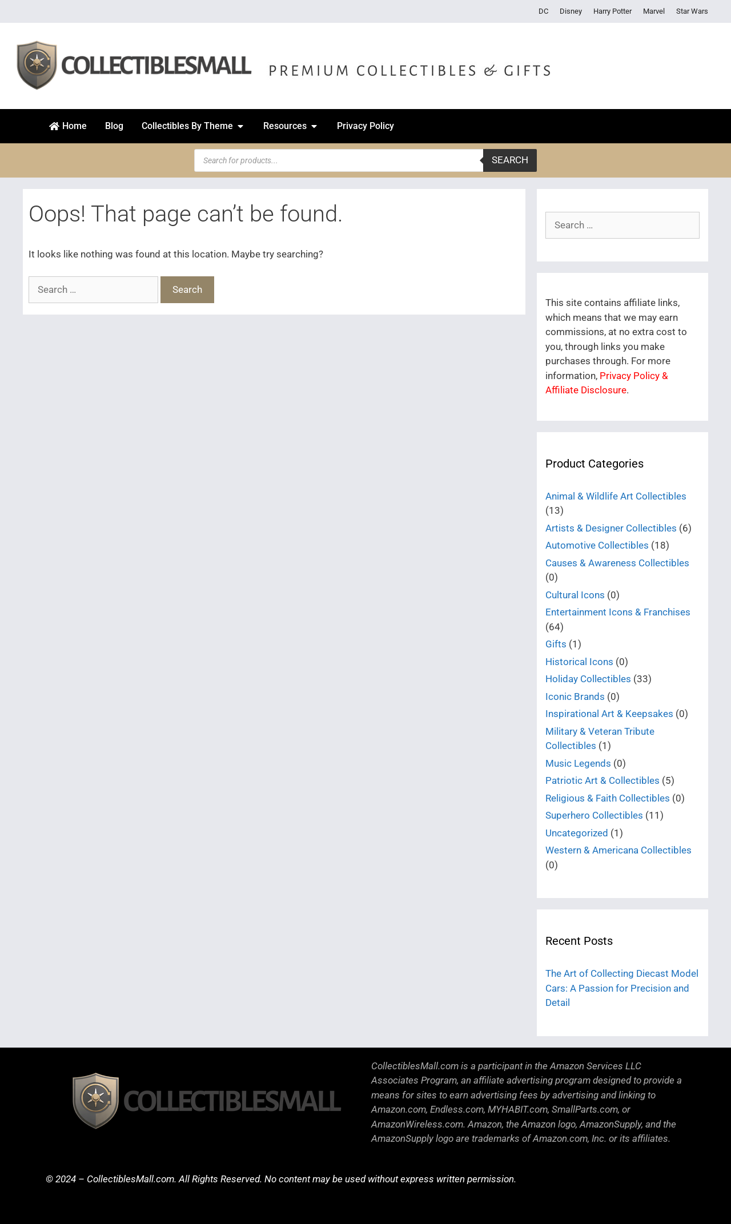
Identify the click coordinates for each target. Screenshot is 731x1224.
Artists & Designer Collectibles (611, 528)
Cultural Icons (575, 595)
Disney (571, 11)
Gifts (556, 644)
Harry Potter (612, 11)
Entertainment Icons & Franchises (617, 612)
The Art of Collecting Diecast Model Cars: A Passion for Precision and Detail (621, 988)
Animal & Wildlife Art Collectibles (615, 496)
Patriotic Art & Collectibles (602, 780)
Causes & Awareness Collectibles (617, 563)
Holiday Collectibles (588, 679)
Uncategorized (576, 833)
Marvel (654, 11)
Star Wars (692, 11)
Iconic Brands (575, 696)
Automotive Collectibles (597, 545)
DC (543, 11)
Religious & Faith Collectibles (607, 798)
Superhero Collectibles (594, 815)
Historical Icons (579, 661)
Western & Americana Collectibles (618, 850)
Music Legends (578, 763)
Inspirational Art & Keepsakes (609, 713)
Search (510, 160)
